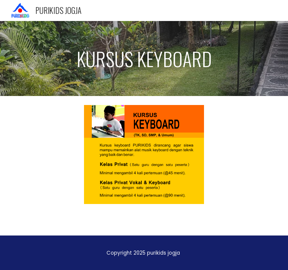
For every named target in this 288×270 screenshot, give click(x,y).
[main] (144, 58)
